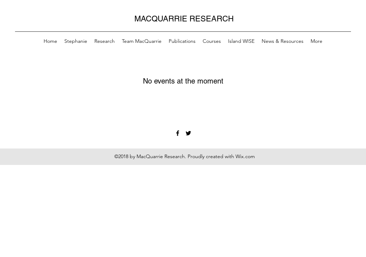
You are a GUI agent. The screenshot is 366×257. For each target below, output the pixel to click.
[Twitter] (188, 133)
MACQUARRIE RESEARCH (184, 18)
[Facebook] (177, 133)
